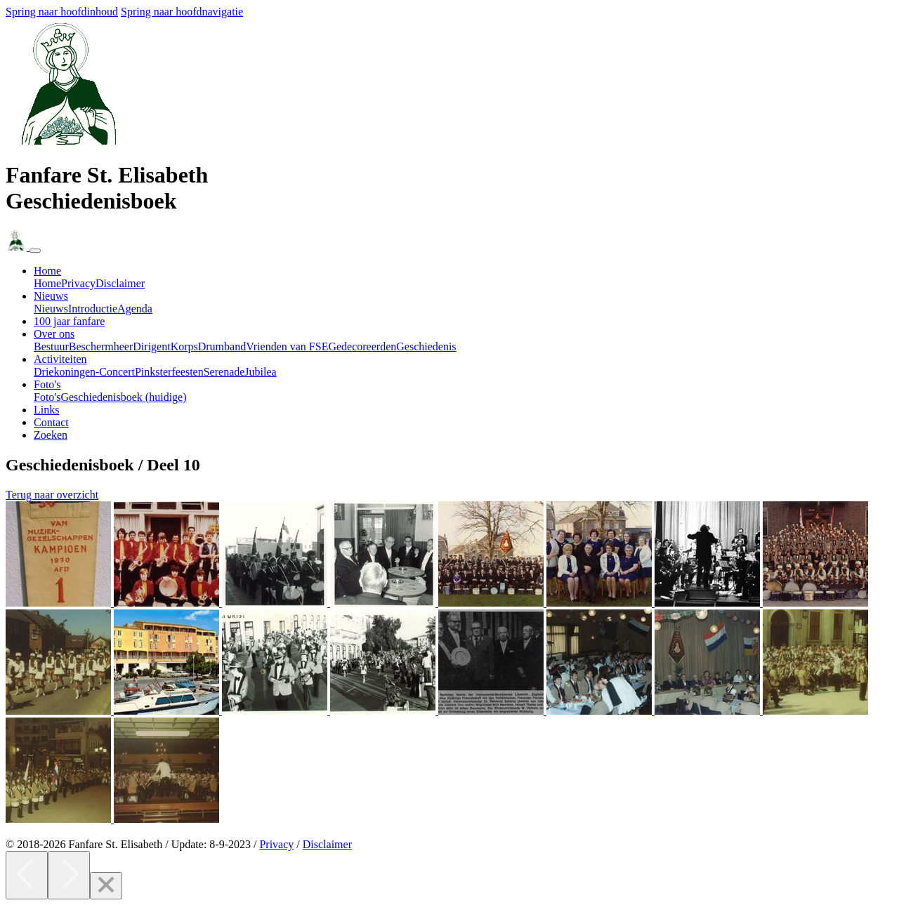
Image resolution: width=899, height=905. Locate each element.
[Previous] (27, 875)
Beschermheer (101, 346)
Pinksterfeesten (169, 372)
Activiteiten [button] (60, 359)
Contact (51, 422)
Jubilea (260, 372)
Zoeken (50, 435)
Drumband (222, 346)
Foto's (47, 397)
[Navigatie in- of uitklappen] (35, 251)
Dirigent (151, 346)
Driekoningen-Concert (84, 372)
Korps (184, 346)
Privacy (78, 283)
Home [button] (47, 271)
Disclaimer (120, 283)
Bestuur (51, 346)
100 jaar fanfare (69, 321)
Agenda (134, 309)
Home (47, 283)
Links (46, 410)
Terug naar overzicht (52, 495)
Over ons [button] (54, 334)
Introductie (92, 309)
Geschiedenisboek (123, 397)
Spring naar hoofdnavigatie (182, 12)
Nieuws (51, 309)
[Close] (106, 885)
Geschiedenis (426, 346)
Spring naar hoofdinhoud (62, 12)
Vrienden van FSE (287, 346)
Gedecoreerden (362, 346)
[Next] (69, 875)
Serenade (224, 372)
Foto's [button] (47, 384)
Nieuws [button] (51, 296)
